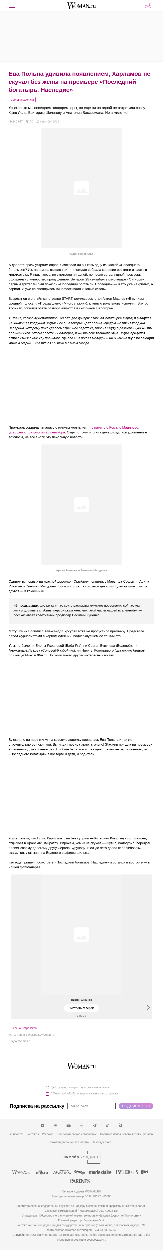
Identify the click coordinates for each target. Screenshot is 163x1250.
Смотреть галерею (81, 1008)
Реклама (47, 1134)
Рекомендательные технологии (69, 1142)
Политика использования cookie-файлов (126, 1134)
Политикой (59, 1093)
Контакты (33, 1134)
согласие (62, 1087)
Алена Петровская (25, 1028)
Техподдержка (102, 1142)
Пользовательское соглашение (76, 1134)
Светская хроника (22, 99)
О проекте (16, 1134)
